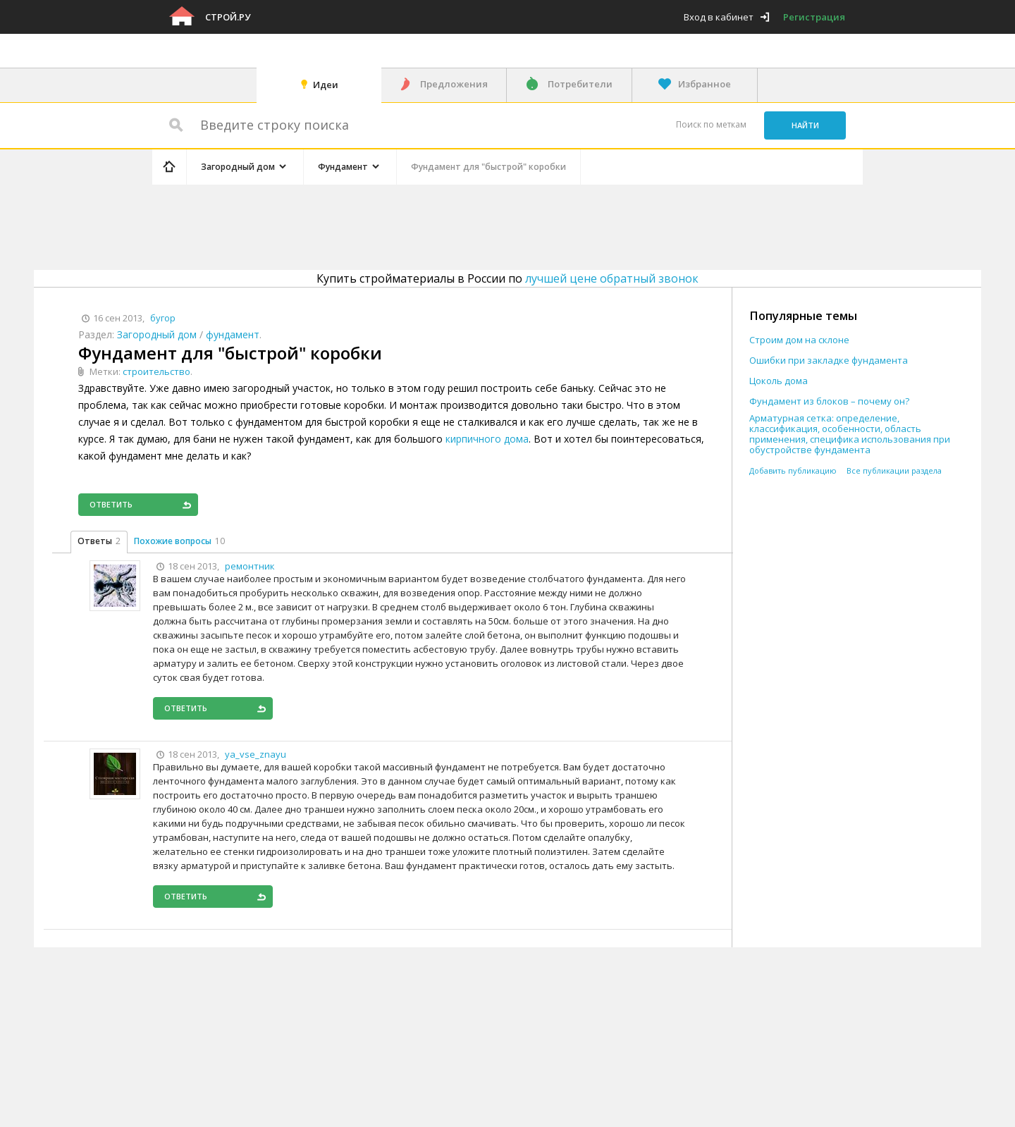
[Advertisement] (418, 225)
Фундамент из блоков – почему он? (829, 401)
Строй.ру (227, 17)
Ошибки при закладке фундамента (828, 360)
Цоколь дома (778, 381)
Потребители (580, 84)
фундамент (232, 334)
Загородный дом (157, 334)
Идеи (325, 84)
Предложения (454, 84)
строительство (156, 371)
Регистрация (814, 17)
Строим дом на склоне (799, 340)
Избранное (704, 84)
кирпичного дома (487, 438)
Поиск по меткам (711, 124)
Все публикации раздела (894, 470)
